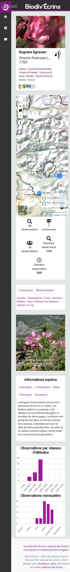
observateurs (45, 290)
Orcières (57, 298)
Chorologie (25, 394)
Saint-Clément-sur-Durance (42, 301)
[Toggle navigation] (8, 16)
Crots (47, 298)
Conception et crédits (36, 549)
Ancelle (21, 298)
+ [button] (20, 106)
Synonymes (41, 394)
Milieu (56, 387)
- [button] (20, 116)
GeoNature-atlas (47, 563)
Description (25, 387)
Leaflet (56, 215)
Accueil (27, 546)
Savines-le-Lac (25, 305)
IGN (65, 215)
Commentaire (42, 387)
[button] (20, 111)
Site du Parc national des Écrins (50, 546)
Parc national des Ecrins (49, 567)
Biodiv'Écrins (42, 7)
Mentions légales (59, 549)
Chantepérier (35, 298)
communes (25, 290)
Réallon (21, 301)
